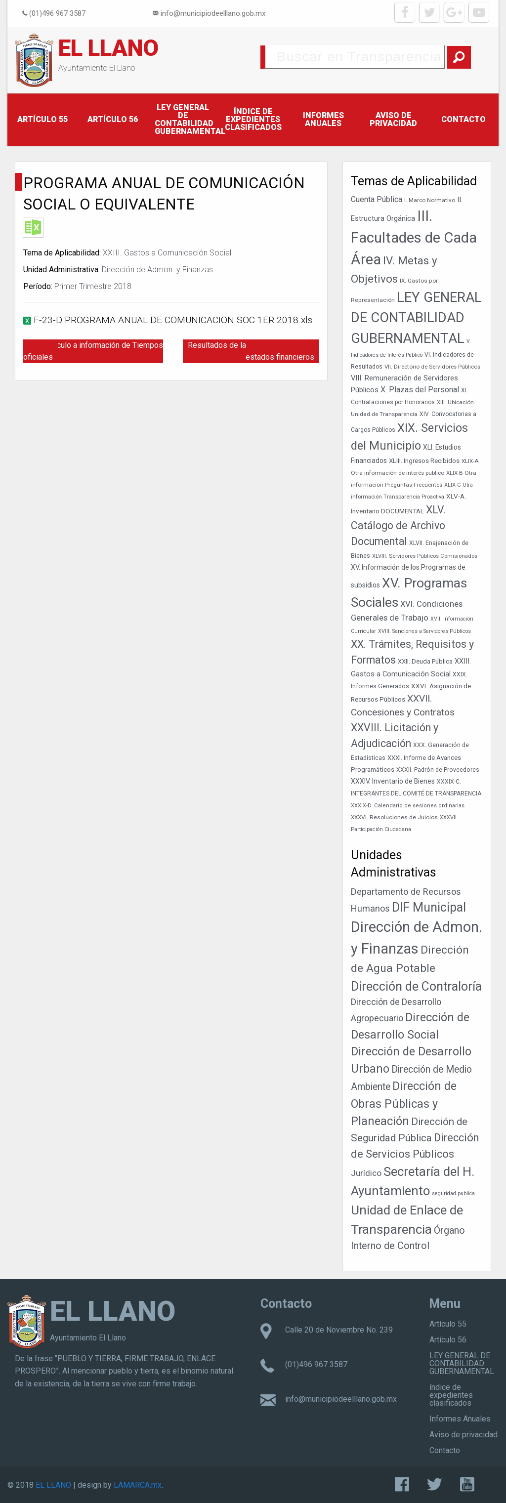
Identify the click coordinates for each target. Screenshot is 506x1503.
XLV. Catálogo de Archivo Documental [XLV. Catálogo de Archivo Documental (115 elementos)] (398, 525)
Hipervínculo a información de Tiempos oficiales (93, 351)
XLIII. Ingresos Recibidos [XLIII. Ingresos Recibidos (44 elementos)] (424, 460)
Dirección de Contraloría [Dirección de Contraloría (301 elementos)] (416, 986)
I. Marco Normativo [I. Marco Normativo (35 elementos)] (429, 200)
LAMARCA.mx (138, 1485)
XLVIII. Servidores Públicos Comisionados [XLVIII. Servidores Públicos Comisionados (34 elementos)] (424, 556)
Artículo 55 (42, 119)
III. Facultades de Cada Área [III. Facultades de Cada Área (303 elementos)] (414, 238)
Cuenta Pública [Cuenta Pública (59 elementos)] (376, 199)
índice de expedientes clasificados (253, 119)
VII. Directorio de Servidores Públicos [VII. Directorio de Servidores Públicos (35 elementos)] (432, 366)
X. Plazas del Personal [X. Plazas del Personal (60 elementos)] (419, 389)
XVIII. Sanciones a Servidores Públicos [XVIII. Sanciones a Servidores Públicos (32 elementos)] (424, 631)
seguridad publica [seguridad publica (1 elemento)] (453, 1193)
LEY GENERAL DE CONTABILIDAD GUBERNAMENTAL (186, 119)
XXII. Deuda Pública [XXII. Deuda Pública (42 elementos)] (425, 661)
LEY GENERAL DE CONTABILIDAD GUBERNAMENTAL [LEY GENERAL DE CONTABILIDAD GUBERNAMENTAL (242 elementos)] (416, 317)
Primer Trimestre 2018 (92, 286)
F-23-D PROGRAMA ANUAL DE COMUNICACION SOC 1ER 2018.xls (173, 320)
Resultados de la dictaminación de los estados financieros (253, 351)
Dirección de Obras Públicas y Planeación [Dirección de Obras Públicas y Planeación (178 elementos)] (404, 1103)
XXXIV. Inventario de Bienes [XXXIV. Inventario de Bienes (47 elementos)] (393, 781)
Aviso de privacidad (393, 119)
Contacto (463, 119)
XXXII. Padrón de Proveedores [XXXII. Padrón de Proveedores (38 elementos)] (437, 769)
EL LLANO (108, 48)
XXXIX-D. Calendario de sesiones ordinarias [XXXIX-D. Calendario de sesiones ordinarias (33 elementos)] (407, 805)
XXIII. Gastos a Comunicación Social (167, 252)
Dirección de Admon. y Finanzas (157, 269)
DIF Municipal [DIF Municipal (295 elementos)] (429, 907)
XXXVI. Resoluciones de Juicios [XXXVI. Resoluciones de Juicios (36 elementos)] (394, 817)
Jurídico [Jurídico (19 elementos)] (366, 1173)
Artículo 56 (112, 119)
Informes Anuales (323, 119)
